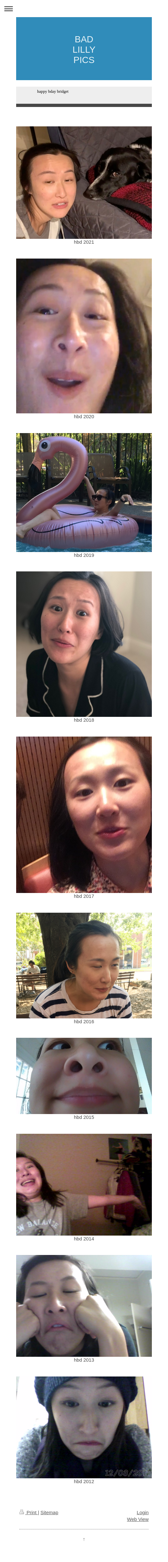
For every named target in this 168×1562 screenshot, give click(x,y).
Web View (138, 1519)
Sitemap (49, 1512)
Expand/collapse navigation (84, 9)
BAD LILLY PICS (83, 49)
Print (28, 1512)
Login (143, 1512)
